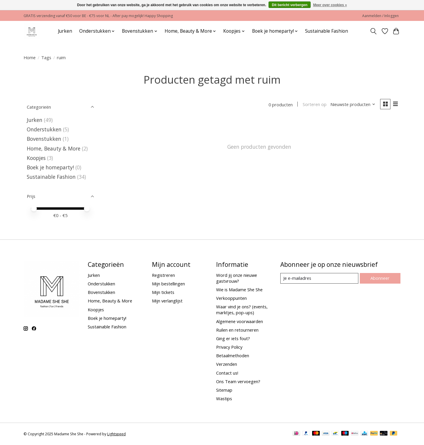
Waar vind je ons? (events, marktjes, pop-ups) (242, 309)
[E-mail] (319, 278)
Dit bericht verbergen (289, 5)
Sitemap (224, 390)
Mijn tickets (163, 292)
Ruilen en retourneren (237, 330)
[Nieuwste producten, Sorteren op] (352, 104)
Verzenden (226, 364)
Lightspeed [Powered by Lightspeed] (116, 433)
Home (30, 57)
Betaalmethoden (232, 355)
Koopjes (36, 157)
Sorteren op (314, 104)
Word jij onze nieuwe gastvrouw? (236, 278)
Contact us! (227, 373)
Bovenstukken (44, 138)
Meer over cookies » (330, 5)
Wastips (224, 398)
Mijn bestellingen (168, 284)
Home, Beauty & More (53, 148)
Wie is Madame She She (239, 289)
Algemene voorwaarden (239, 321)
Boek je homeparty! (50, 167)
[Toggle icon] (373, 31)
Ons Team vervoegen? (238, 381)
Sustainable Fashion (326, 31)
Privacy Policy (229, 347)
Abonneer (380, 278)
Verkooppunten (231, 298)
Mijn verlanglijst (167, 301)
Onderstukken (44, 129)
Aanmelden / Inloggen (380, 15)
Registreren (163, 275)
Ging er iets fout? (233, 338)
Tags (46, 57)
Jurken (65, 31)
